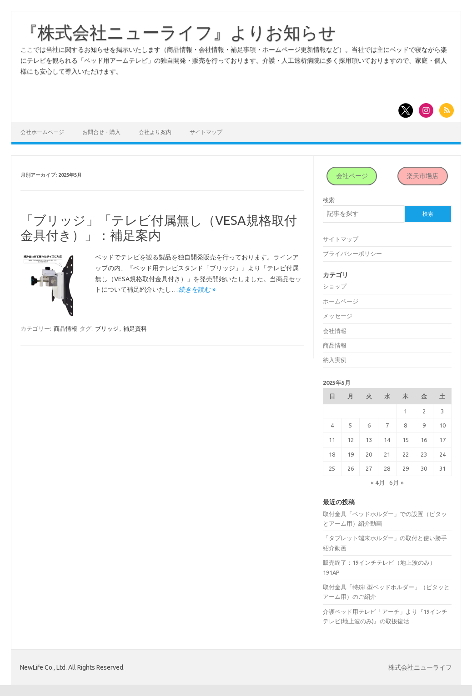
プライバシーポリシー (352, 253)
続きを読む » (197, 289)
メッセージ (337, 316)
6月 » (396, 482)
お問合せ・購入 (101, 132)
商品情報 (65, 328)
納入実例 (334, 360)
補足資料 (135, 328)
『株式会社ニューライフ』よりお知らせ (178, 32)
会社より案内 (155, 132)
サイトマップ (206, 132)
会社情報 (334, 331)
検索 (329, 200)
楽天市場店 (422, 175)
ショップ (334, 286)
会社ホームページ (42, 132)
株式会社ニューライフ (420, 667)
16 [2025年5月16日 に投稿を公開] (424, 440)
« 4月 (378, 482)
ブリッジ (107, 328)
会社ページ (352, 175)
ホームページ (340, 301)
